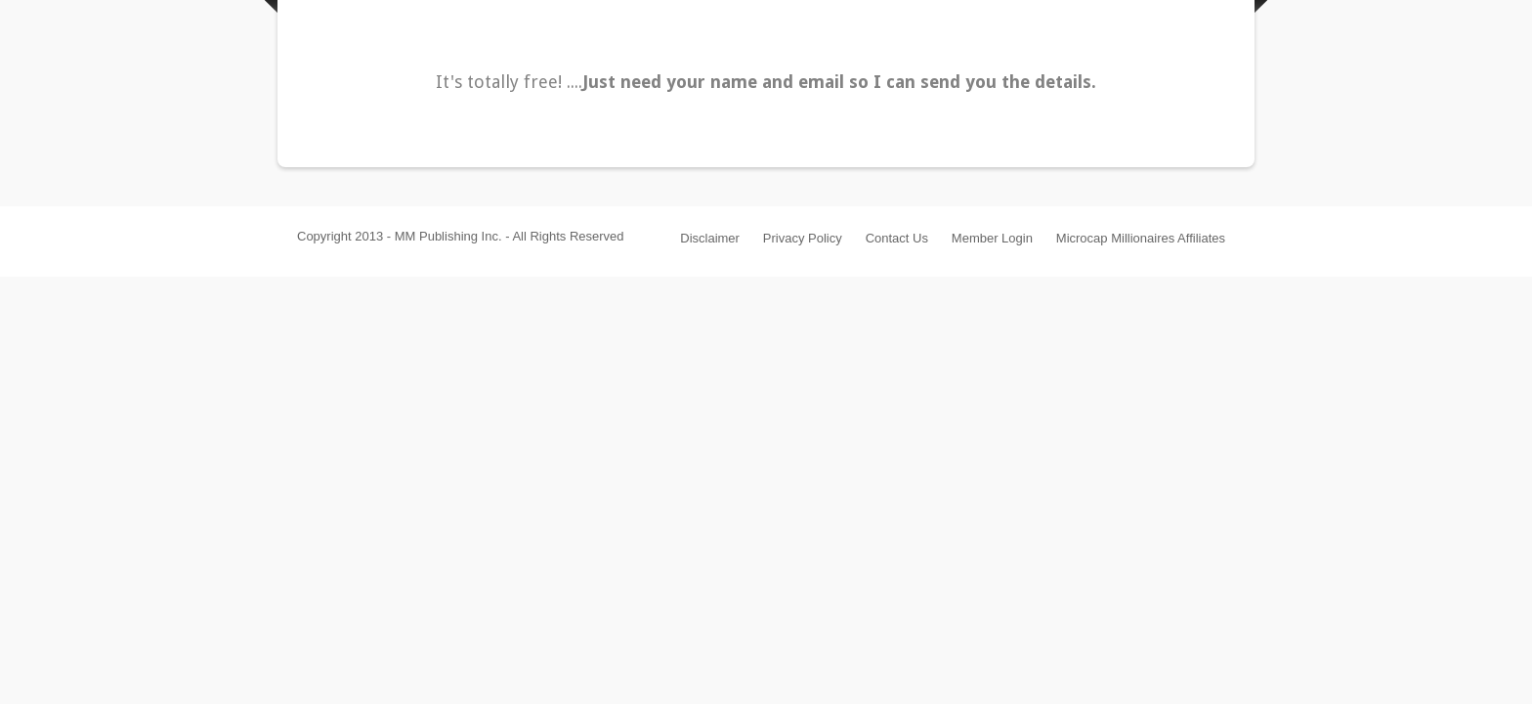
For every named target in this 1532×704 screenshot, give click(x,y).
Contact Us (897, 238)
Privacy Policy (802, 238)
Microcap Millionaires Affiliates (1140, 238)
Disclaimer (710, 238)
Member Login (992, 238)
